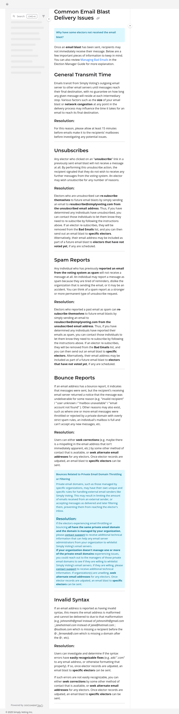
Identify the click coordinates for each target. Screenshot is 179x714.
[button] (25, 16)
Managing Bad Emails (94, 60)
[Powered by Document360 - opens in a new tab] (27, 705)
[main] (89, 359)
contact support (75, 534)
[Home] (7, 4)
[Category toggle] (49, 19)
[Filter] (43, 16)
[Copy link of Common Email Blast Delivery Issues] (98, 18)
